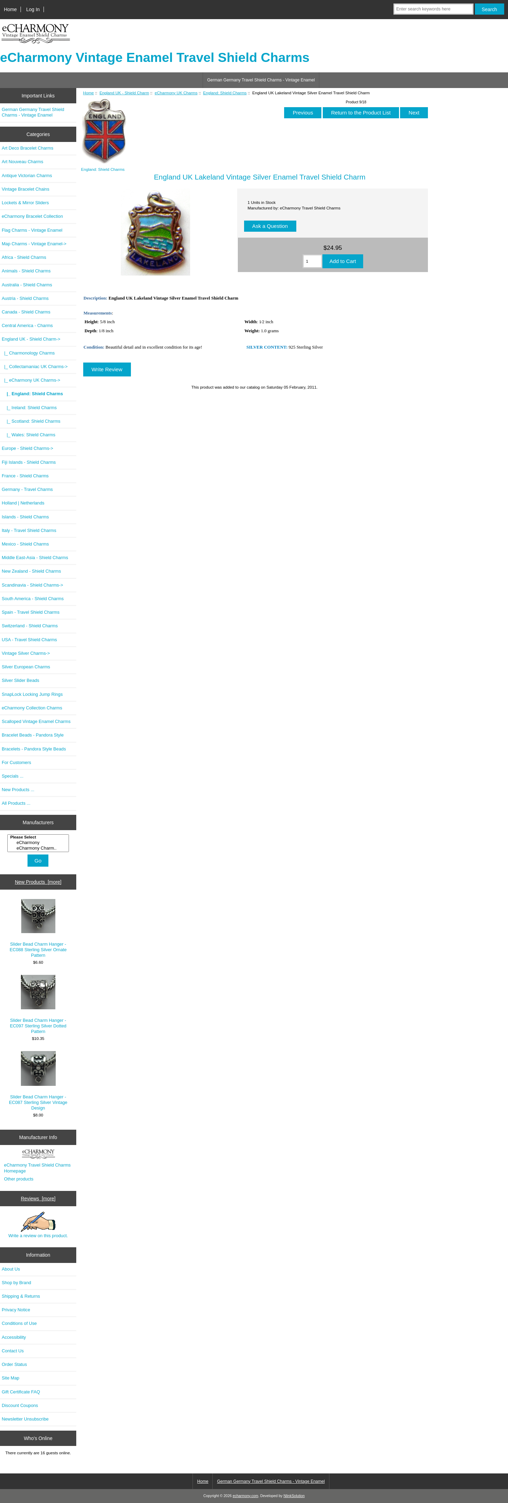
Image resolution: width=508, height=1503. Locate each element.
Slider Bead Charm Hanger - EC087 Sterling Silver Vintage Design (38, 1081)
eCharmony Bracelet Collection (32, 216)
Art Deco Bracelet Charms (27, 148)
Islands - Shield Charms (25, 516)
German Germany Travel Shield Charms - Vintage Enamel (261, 80)
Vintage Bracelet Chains (25, 189)
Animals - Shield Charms (26, 270)
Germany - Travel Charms (27, 489)
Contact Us (13, 1350)
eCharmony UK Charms (176, 92)
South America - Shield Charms (33, 598)
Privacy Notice (16, 1309)
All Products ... (16, 803)
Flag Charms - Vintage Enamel (32, 230)
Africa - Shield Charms (24, 257)
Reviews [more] (38, 1198)
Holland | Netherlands (23, 503)
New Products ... (18, 789)
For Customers (16, 762)
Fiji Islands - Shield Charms (29, 462)
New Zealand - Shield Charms (31, 571)
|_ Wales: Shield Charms (28, 434)
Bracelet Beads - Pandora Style (33, 735)
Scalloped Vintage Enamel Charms (36, 721)
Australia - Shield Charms (27, 284)
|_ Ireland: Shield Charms (29, 407)
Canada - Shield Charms (26, 312)
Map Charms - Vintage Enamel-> (34, 243)
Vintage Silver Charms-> (26, 653)
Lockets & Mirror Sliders (25, 202)
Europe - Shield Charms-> (27, 448)
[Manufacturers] (38, 843)
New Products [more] (38, 882)
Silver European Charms (26, 666)
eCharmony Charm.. (38, 848)
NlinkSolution (294, 1496)
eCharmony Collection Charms (32, 707)
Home (10, 9)
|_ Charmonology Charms (28, 353)
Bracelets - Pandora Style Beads (34, 749)
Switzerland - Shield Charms (30, 625)
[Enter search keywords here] (433, 9)
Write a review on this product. (38, 1225)
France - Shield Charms (25, 475)
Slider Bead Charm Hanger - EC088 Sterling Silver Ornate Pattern (38, 928)
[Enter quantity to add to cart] (313, 261)
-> (31, 339)
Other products (18, 1179)
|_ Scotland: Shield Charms (31, 421)
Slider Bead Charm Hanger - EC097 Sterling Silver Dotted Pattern (38, 1004)
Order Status (14, 1364)
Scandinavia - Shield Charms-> (32, 585)
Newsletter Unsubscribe (25, 1419)
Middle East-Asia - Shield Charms (35, 557)
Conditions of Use (19, 1323)
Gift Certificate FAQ (21, 1391)
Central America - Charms (27, 325)
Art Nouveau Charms (22, 161)
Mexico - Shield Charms (25, 544)
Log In (33, 9)
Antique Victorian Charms (27, 175)
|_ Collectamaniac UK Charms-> (35, 366)
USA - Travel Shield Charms (29, 639)
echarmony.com (245, 1496)
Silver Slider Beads (20, 680)
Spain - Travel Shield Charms (31, 612)
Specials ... (12, 776)
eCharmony (38, 842)
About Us (11, 1269)
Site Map (10, 1378)
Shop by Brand (16, 1282)
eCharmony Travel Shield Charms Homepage (37, 1167)
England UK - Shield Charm (124, 92)
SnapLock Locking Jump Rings (32, 694)
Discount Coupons (20, 1405)
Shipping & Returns (21, 1296)
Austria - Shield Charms (25, 298)
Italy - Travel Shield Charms (29, 530)
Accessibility (14, 1337)
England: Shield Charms (225, 92)
